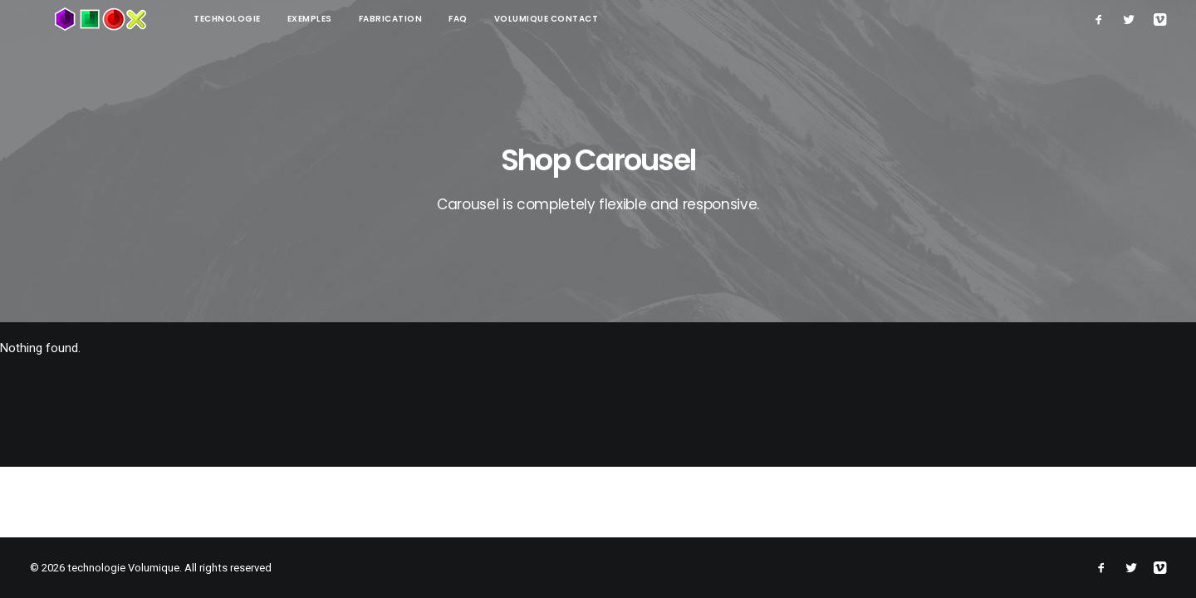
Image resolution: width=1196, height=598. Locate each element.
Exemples (260, 18)
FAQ (408, 18)
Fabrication (341, 18)
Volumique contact (496, 18)
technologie (177, 18)
